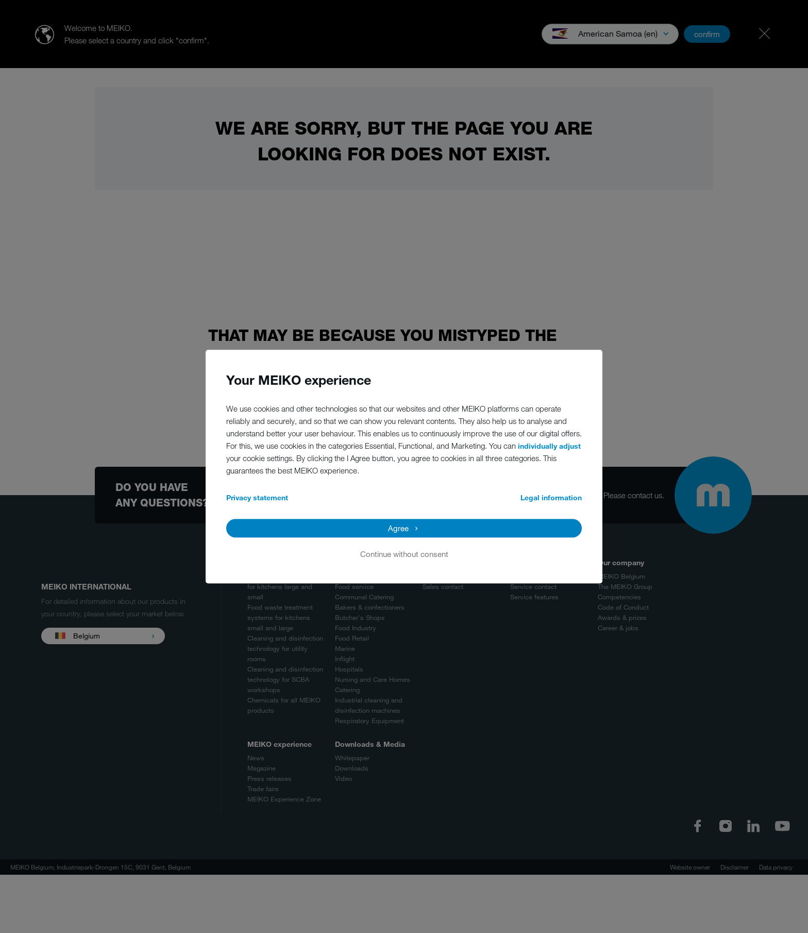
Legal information (551, 497)
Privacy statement (257, 497)
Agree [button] (398, 528)
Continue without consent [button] (404, 554)
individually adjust (549, 445)
